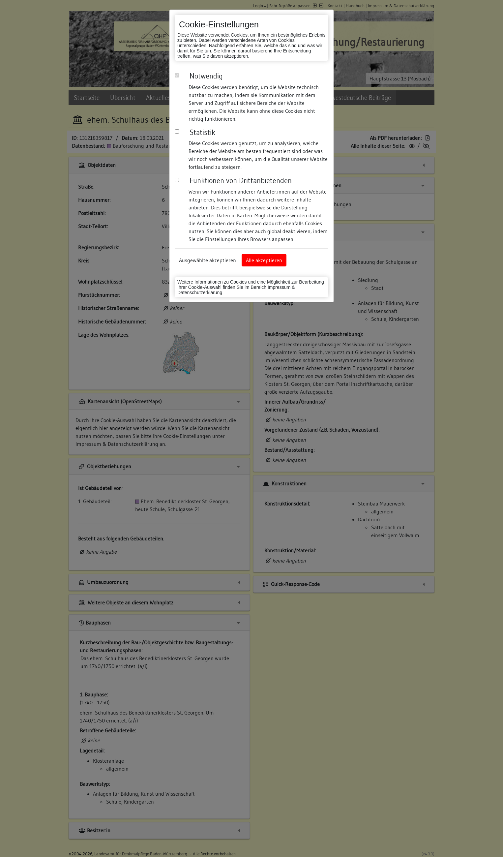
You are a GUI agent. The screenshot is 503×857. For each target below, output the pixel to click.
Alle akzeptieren (264, 260)
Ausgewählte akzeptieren (207, 260)
